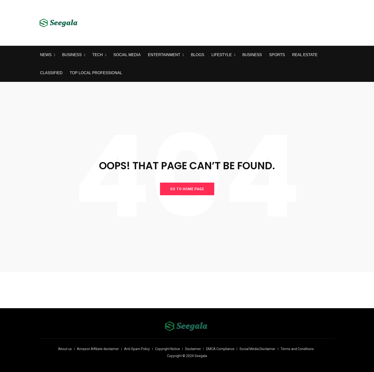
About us (65, 349)
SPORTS (277, 55)
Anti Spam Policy (137, 349)
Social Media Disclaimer (257, 349)
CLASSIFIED (51, 73)
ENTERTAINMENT (164, 55)
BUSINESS (72, 55)
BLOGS (197, 55)
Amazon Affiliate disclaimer (98, 349)
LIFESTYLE (221, 55)
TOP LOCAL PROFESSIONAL (96, 73)
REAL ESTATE (305, 55)
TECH (97, 55)
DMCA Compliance (220, 349)
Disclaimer (193, 349)
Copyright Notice (167, 349)
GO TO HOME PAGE (187, 189)
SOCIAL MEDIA (126, 55)
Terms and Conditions (297, 349)
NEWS (46, 55)
